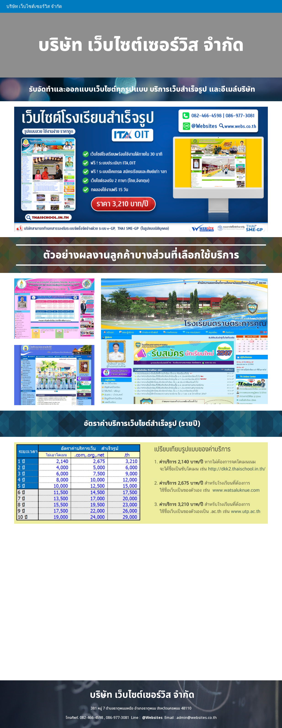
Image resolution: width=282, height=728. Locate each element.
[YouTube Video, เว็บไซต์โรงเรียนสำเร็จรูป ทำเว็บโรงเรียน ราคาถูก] (141, 605)
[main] (141, 45)
